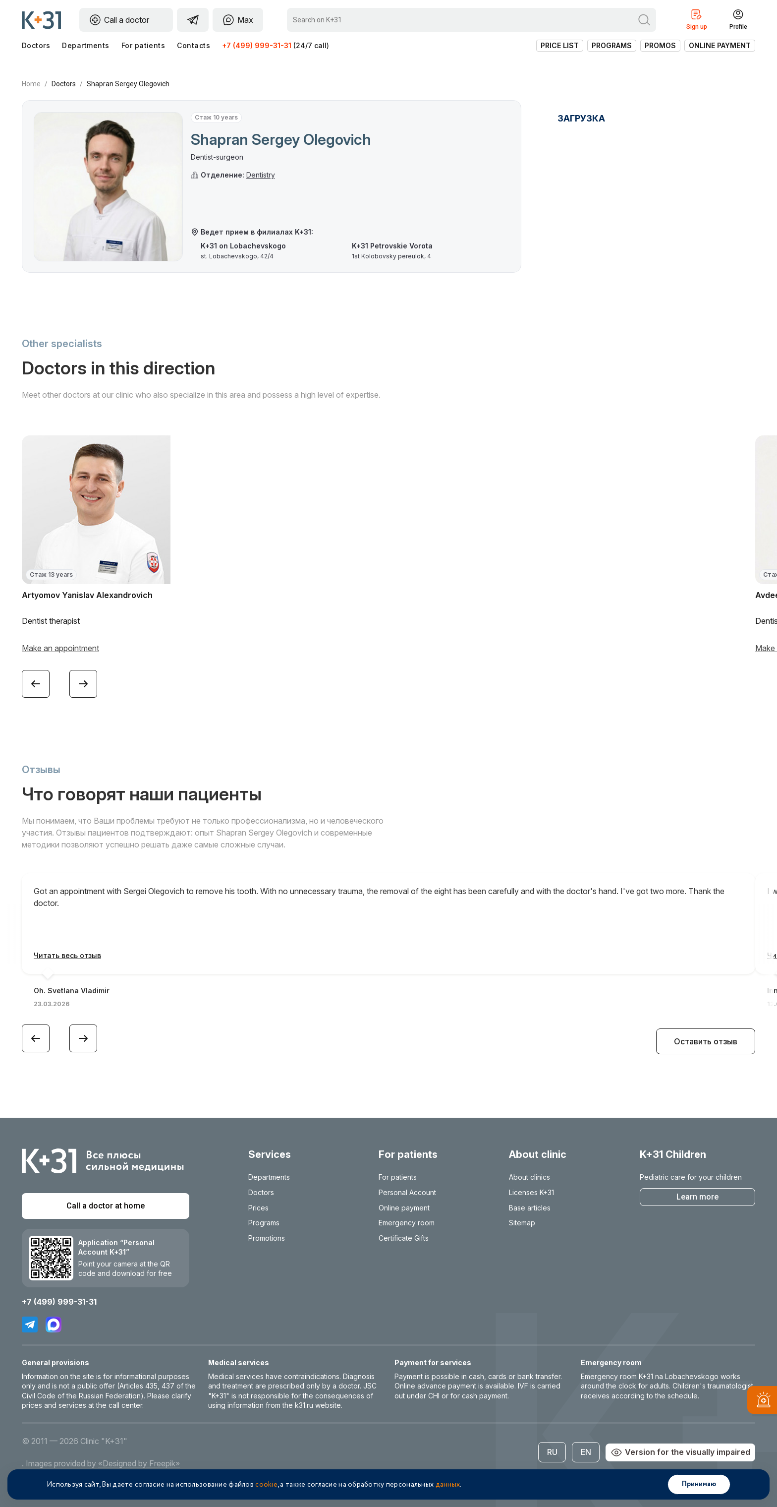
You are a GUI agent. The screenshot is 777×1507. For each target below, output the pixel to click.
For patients (143, 45)
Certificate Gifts (404, 1238)
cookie (266, 1485)
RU (552, 1452)
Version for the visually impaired (680, 1452)
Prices (258, 1208)
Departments (85, 45)
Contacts (193, 45)
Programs (612, 45)
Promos (660, 45)
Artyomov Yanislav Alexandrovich (87, 595)
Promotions (266, 1238)
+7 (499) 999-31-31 (256, 45)
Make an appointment (60, 648)
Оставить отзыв (705, 1041)
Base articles (530, 1208)
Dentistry (260, 175)
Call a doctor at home (105, 1205)
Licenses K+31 (531, 1192)
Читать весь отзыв (67, 955)
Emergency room (407, 1222)
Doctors (36, 45)
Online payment (720, 45)
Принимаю (699, 1484)
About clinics (529, 1177)
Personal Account (407, 1192)
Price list (560, 45)
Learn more (697, 1197)
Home (31, 84)
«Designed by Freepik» (139, 1463)
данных (448, 1485)
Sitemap (522, 1222)
